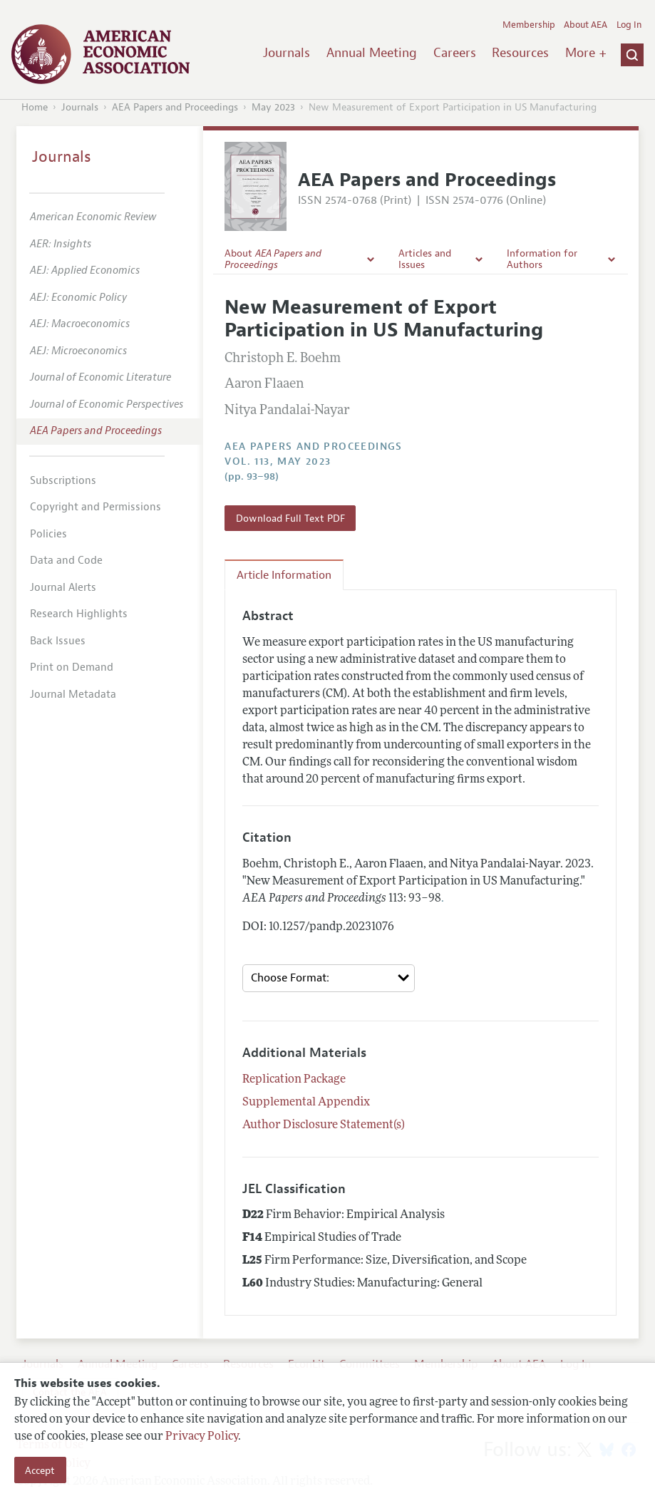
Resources (520, 53)
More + (586, 53)
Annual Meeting (371, 53)
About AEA (585, 25)
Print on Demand (71, 667)
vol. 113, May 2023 (278, 461)
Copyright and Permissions (95, 507)
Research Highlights (79, 614)
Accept (40, 1470)
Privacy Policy (201, 1437)
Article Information (284, 575)
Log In (629, 25)
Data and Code (66, 560)
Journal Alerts (63, 587)
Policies (48, 534)
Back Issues (58, 641)
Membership (528, 25)
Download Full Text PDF (290, 518)
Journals (286, 53)
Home (34, 107)
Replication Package (294, 1079)
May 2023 (273, 107)
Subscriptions (63, 481)
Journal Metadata (73, 694)
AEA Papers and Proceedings (175, 107)
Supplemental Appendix (306, 1102)
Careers (454, 53)
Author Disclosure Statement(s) (323, 1125)
